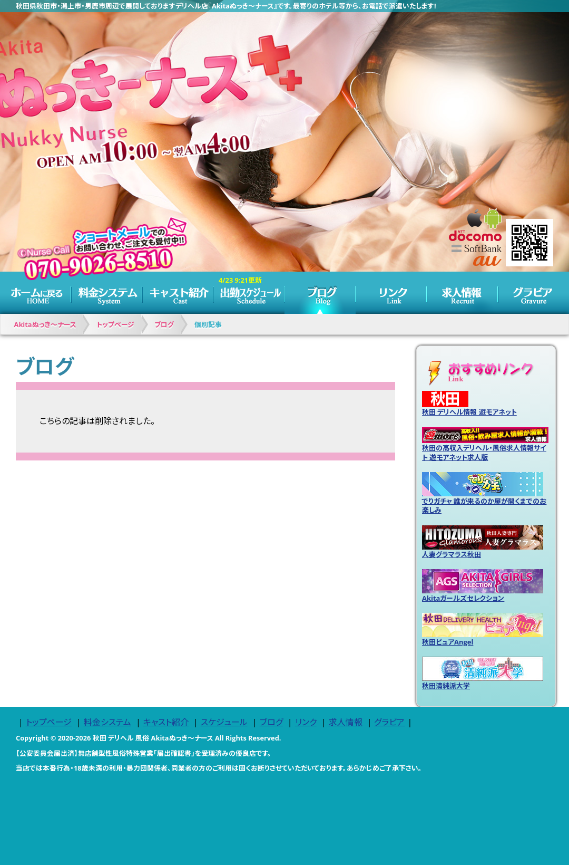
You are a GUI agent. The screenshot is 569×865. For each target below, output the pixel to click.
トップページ (35, 293)
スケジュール (248, 293)
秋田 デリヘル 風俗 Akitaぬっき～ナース (153, 738)
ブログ (320, 293)
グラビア (533, 293)
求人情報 (462, 293)
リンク (391, 293)
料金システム (106, 293)
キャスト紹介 (177, 293)
